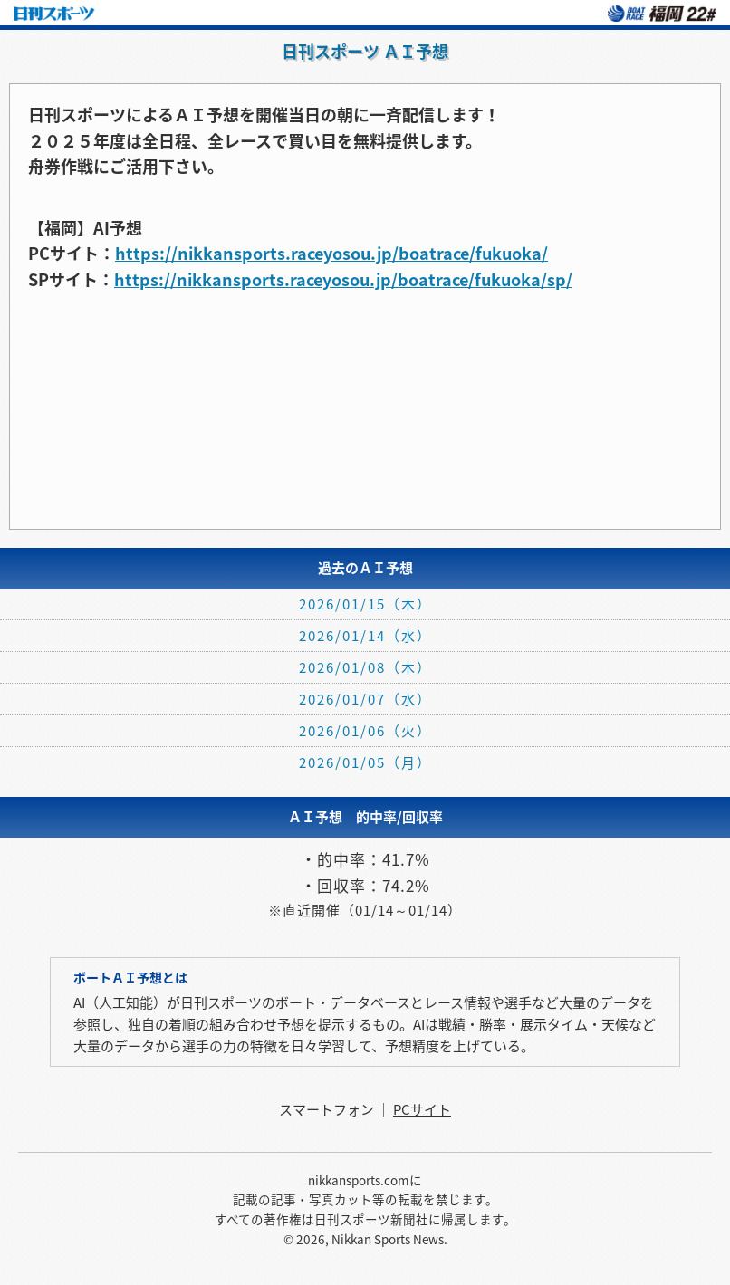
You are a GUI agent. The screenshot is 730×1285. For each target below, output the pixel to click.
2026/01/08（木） (365, 667)
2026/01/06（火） (365, 731)
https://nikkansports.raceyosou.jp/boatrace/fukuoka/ (331, 253)
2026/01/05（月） (365, 762)
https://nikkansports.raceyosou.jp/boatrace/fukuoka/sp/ (343, 279)
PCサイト (422, 1109)
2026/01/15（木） (365, 604)
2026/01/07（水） (365, 699)
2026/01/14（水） (365, 636)
